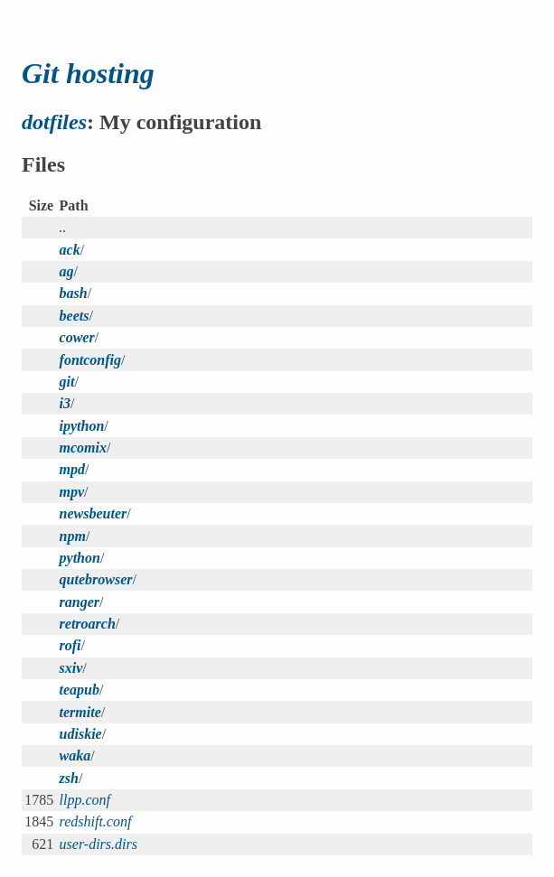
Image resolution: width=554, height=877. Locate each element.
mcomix (83, 447)
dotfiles (54, 122)
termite (80, 712)
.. (63, 227)
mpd (72, 469)
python (80, 557)
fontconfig (90, 360)
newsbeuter (93, 513)
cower (77, 337)
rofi (70, 645)
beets (74, 315)
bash (74, 293)
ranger (79, 602)
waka (75, 755)
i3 (65, 403)
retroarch (88, 623)
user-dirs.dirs (98, 844)
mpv (72, 491)
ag (67, 271)
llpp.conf (85, 799)
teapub (79, 689)
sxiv (71, 668)
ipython (82, 426)
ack (70, 249)
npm (73, 536)
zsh (69, 778)
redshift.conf (96, 821)
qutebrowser (96, 579)
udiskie (81, 734)
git (67, 381)
